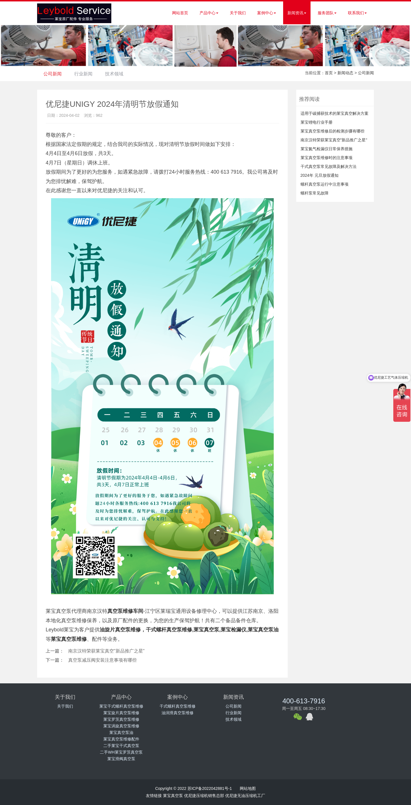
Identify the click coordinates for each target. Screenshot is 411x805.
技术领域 (118, 73)
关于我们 (238, 13)
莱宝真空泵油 (121, 732)
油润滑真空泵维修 (178, 712)
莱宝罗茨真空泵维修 (121, 719)
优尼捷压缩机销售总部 (204, 795)
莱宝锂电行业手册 (317, 122)
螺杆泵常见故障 (315, 193)
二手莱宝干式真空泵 (121, 745)
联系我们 (357, 13)
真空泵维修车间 (125, 611)
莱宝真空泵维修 (69, 639)
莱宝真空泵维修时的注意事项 (326, 157)
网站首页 (180, 13)
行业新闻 (86, 73)
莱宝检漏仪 (233, 630)
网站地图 (248, 788)
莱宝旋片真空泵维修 (121, 712)
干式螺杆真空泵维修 (169, 630)
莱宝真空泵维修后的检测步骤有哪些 (332, 131)
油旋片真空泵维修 (120, 630)
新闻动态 (345, 73)
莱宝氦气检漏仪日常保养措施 (326, 148)
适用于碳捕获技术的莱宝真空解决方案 (334, 113)
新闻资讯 (296, 13)
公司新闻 (53, 73)
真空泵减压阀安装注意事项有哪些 (102, 660)
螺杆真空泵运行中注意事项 (324, 184)
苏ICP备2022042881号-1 (210, 788)
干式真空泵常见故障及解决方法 (328, 166)
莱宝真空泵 (206, 630)
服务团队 (327, 13)
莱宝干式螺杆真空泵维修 (121, 706)
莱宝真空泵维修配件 (121, 739)
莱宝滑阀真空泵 (121, 758)
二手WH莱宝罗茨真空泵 (121, 752)
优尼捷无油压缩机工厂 (245, 795)
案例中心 (266, 13)
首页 (329, 73)
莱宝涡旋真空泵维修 (121, 726)
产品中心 (209, 13)
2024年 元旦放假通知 (320, 175)
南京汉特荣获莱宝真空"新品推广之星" (106, 651)
